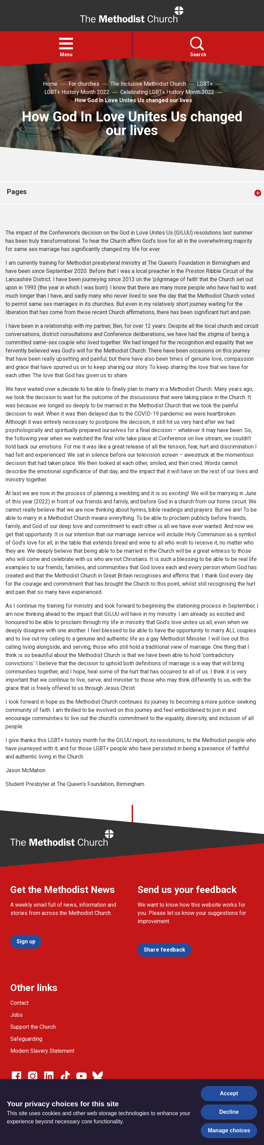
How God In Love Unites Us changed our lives (133, 100)
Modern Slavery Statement (42, 1051)
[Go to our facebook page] (16, 1076)
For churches (83, 84)
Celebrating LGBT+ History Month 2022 (167, 92)
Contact (19, 1003)
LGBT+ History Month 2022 (76, 92)
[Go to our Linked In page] (49, 1076)
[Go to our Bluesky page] (97, 1076)
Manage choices (229, 1130)
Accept (229, 1093)
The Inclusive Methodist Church (148, 84)
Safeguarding (26, 1039)
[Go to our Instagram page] (32, 1076)
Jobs (16, 1015)
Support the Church (33, 1027)
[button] (66, 43)
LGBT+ (205, 84)
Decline (229, 1112)
